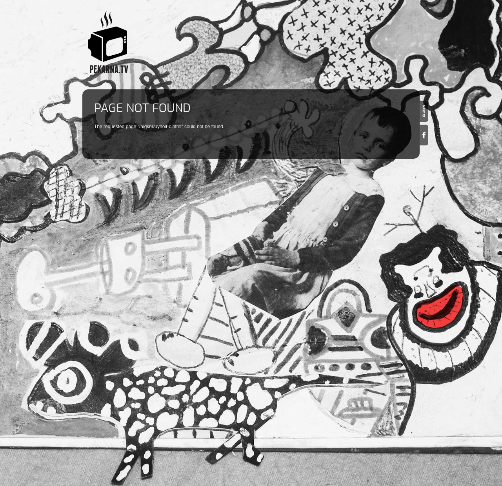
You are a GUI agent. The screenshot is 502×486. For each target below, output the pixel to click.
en (424, 111)
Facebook (424, 135)
